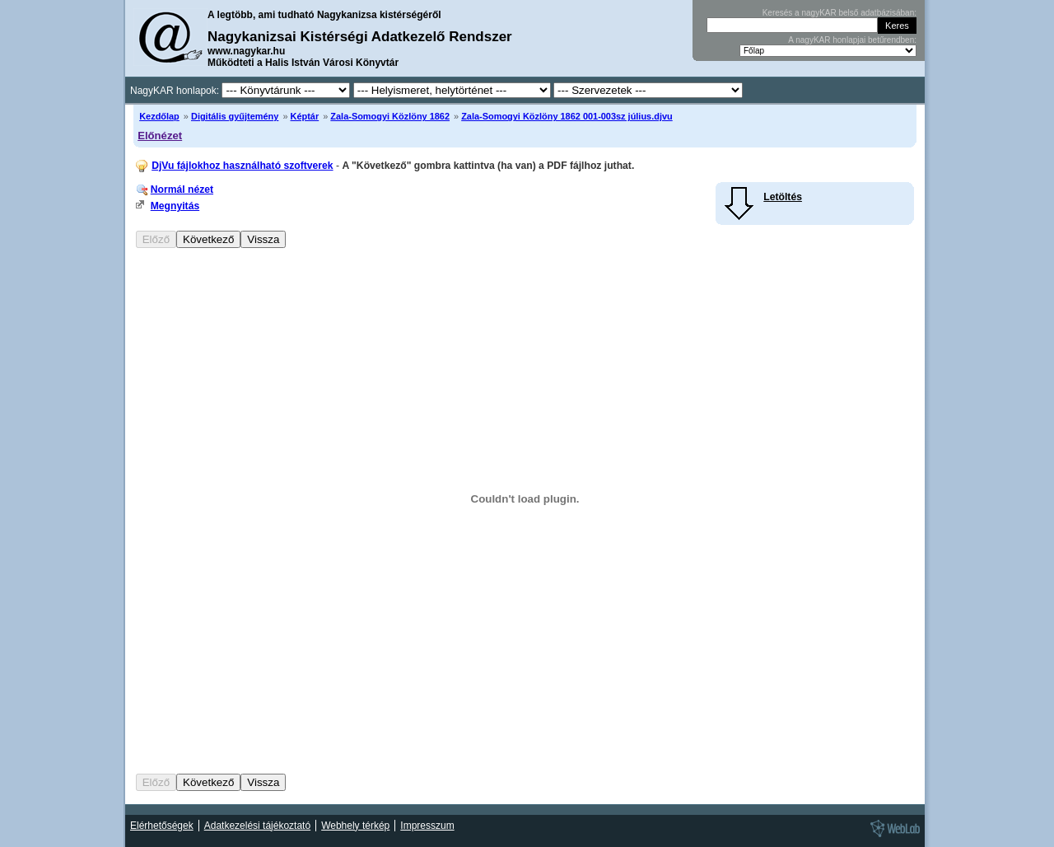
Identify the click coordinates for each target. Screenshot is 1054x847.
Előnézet (160, 135)
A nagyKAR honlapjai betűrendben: (852, 39)
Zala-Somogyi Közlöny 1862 (390, 116)
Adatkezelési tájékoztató (257, 825)
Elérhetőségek (162, 825)
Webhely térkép (355, 825)
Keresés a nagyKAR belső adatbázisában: (839, 12)
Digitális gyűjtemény (234, 116)
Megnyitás (175, 206)
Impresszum (427, 825)
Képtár (305, 116)
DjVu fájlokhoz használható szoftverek (242, 165)
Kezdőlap (159, 116)
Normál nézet (182, 189)
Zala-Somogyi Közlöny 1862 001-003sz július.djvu (567, 116)
